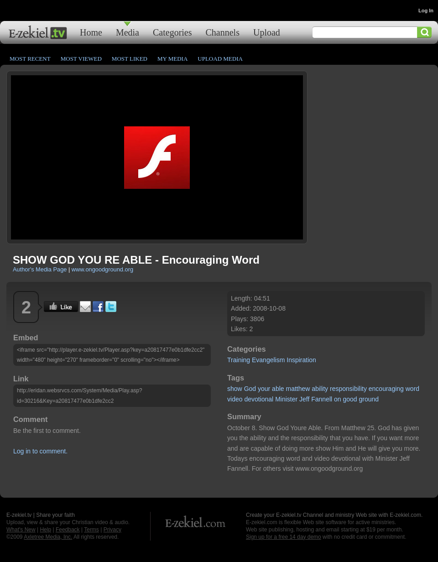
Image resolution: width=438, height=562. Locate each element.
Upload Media (220, 58)
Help (45, 529)
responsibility (348, 388)
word (412, 388)
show (234, 388)
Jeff (304, 399)
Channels (223, 32)
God (250, 388)
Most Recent (30, 58)
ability (320, 388)
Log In (425, 10)
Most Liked (129, 58)
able (278, 388)
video (234, 399)
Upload (266, 32)
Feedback (68, 529)
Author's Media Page (40, 269)
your (264, 388)
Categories (172, 32)
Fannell (321, 399)
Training (238, 360)
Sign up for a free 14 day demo (283, 537)
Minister (286, 399)
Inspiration (301, 360)
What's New (21, 529)
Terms (91, 529)
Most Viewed (81, 58)
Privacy (112, 529)
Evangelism (268, 360)
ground (369, 399)
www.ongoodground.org (102, 269)
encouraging (386, 388)
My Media (172, 58)
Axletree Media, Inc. (48, 537)
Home (91, 32)
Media (127, 32)
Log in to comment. (40, 451)
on (337, 399)
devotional (258, 399)
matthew (298, 388)
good (350, 399)
